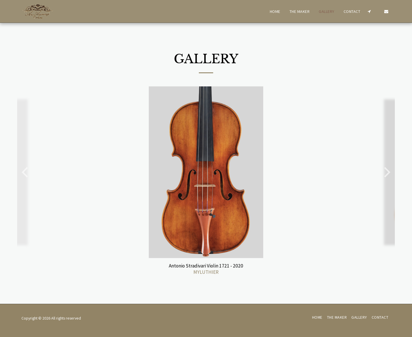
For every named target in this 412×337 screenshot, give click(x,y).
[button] (369, 11)
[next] (386, 172)
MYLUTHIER (206, 272)
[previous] (25, 172)
